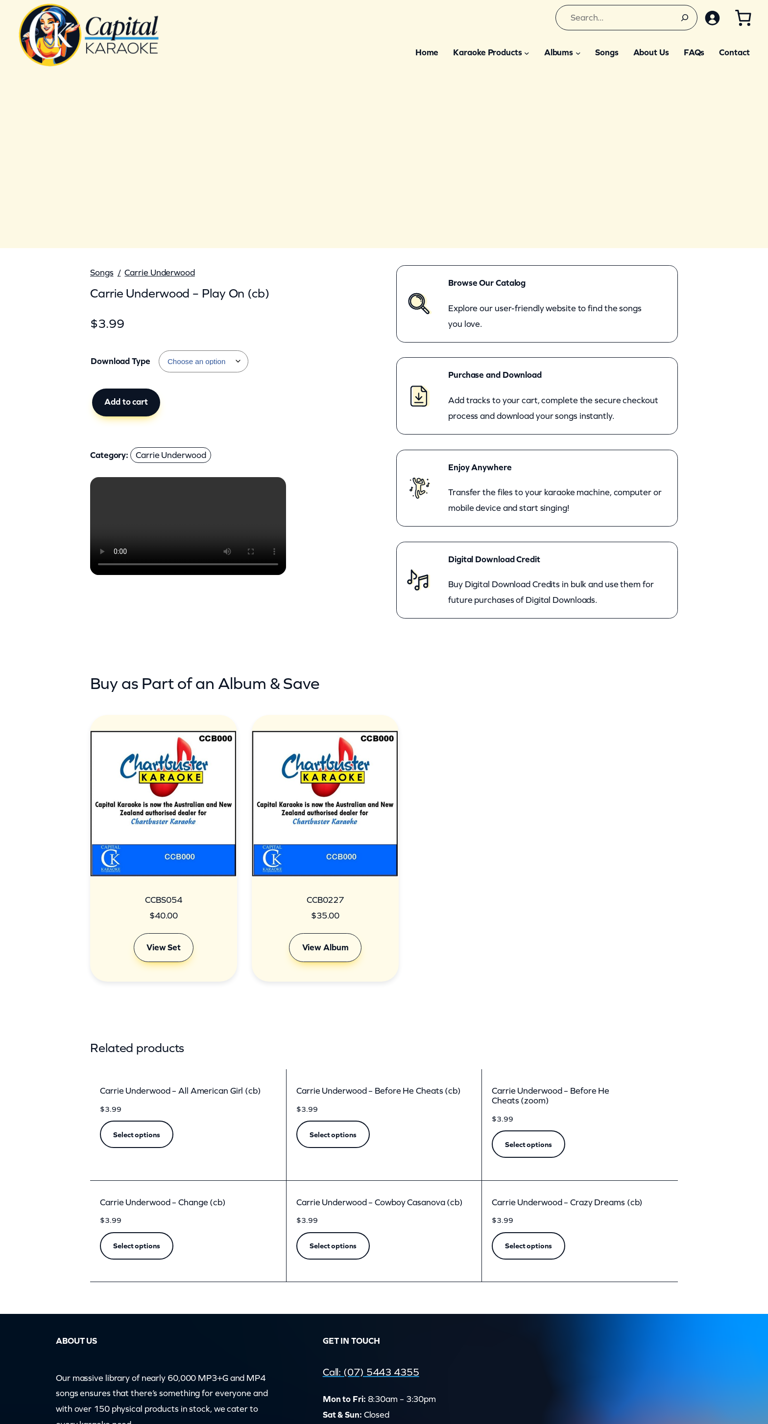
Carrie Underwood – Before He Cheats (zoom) (550, 1095)
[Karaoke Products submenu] (526, 52)
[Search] (682, 17)
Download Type (120, 361)
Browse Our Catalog (487, 283)
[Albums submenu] (578, 52)
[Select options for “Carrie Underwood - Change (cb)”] (136, 1246)
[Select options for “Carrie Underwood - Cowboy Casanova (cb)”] (333, 1246)
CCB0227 (325, 900)
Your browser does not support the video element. (188, 526)
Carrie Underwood (159, 272)
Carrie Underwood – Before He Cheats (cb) (378, 1091)
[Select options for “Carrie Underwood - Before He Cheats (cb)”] (333, 1134)
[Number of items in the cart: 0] (742, 17)
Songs (102, 272)
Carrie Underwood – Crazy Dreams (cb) (567, 1202)
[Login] (710, 17)
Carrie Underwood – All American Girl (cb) (180, 1091)
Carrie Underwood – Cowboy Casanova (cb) (379, 1202)
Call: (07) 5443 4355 (381, 1371)
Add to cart (126, 402)
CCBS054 (163, 900)
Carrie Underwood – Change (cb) (163, 1202)
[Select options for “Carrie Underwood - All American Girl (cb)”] (136, 1134)
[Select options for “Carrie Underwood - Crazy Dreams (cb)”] (528, 1246)
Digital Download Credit (494, 559)
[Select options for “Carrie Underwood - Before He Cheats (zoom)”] (528, 1144)
